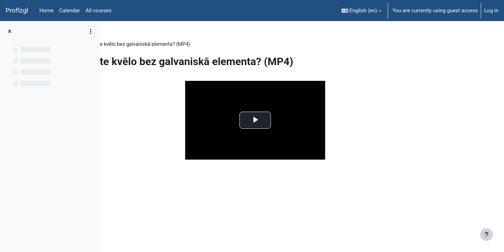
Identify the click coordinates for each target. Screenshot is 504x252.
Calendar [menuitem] (69, 10)
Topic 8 (149, 44)
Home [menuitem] (47, 10)
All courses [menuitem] (98, 10)
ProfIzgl (17, 10)
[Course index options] (90, 31)
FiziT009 (123, 44)
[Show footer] (486, 234)
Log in (491, 10)
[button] (361, 10)
